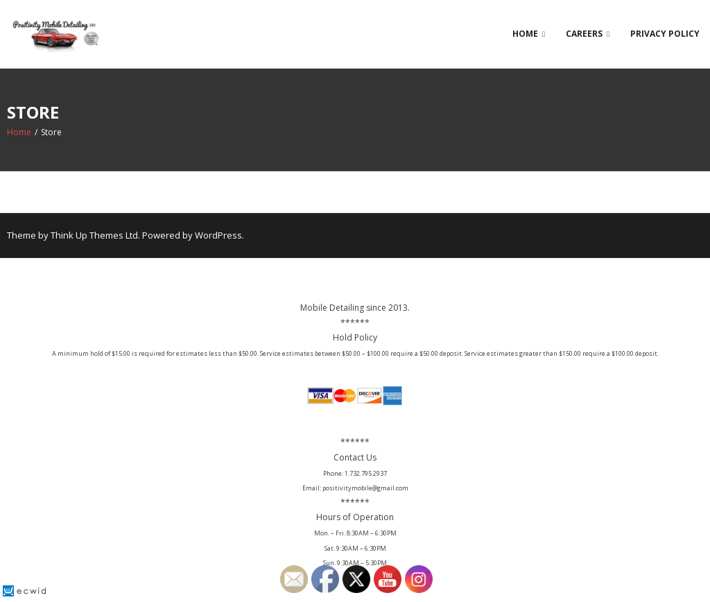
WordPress (218, 235)
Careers (584, 34)
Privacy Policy (665, 34)
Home (525, 34)
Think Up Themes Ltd (94, 235)
